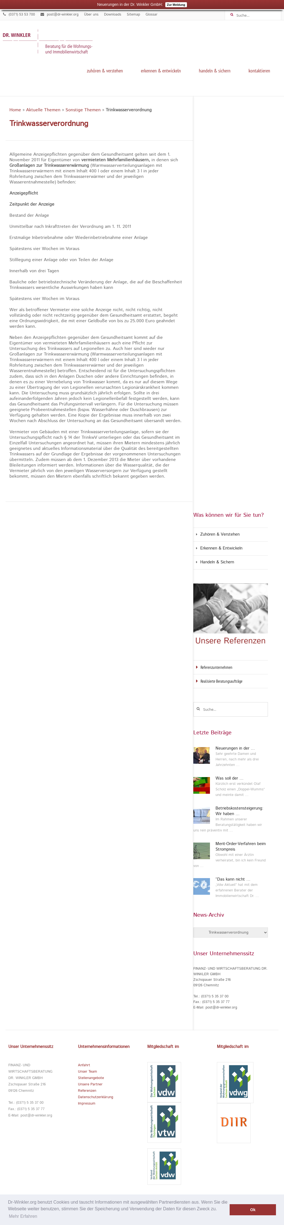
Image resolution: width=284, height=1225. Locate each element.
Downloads (112, 14)
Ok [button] (252, 1210)
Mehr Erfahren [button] (23, 1216)
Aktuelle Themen (43, 110)
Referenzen (87, 1090)
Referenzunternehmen (216, 667)
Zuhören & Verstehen (105, 70)
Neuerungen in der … (235, 748)
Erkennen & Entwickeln (161, 70)
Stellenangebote (91, 1078)
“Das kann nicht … (232, 879)
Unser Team (87, 1071)
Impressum (86, 1103)
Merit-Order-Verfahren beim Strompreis (240, 846)
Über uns (91, 14)
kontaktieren (259, 70)
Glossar (152, 14)
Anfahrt (84, 1065)
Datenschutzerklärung (95, 1097)
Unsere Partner (90, 1084)
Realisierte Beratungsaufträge (221, 681)
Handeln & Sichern (214, 70)
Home (15, 110)
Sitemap (133, 14)
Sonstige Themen (83, 110)
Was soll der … (229, 778)
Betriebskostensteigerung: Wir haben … (239, 811)
